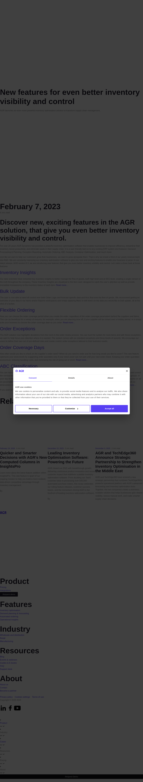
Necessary (33, 408)
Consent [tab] (33, 378)
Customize (71, 408)
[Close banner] (127, 371)
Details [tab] (71, 378)
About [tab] (110, 378)
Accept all (109, 408)
